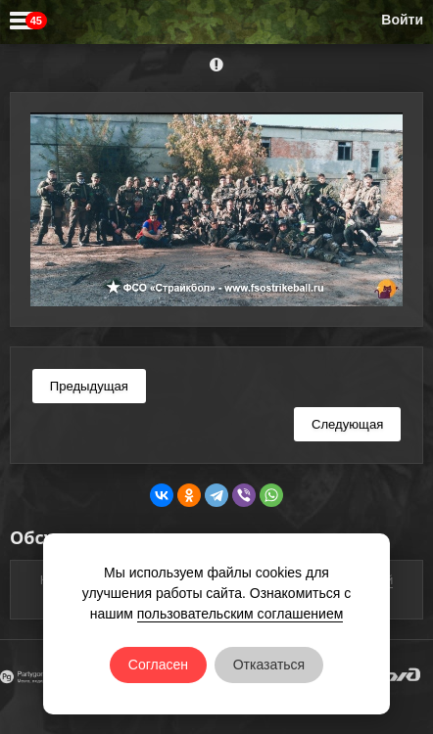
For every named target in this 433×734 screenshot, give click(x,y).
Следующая (347, 424)
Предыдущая (89, 386)
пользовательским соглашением (240, 613)
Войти (402, 19)
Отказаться (269, 664)
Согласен (158, 664)
